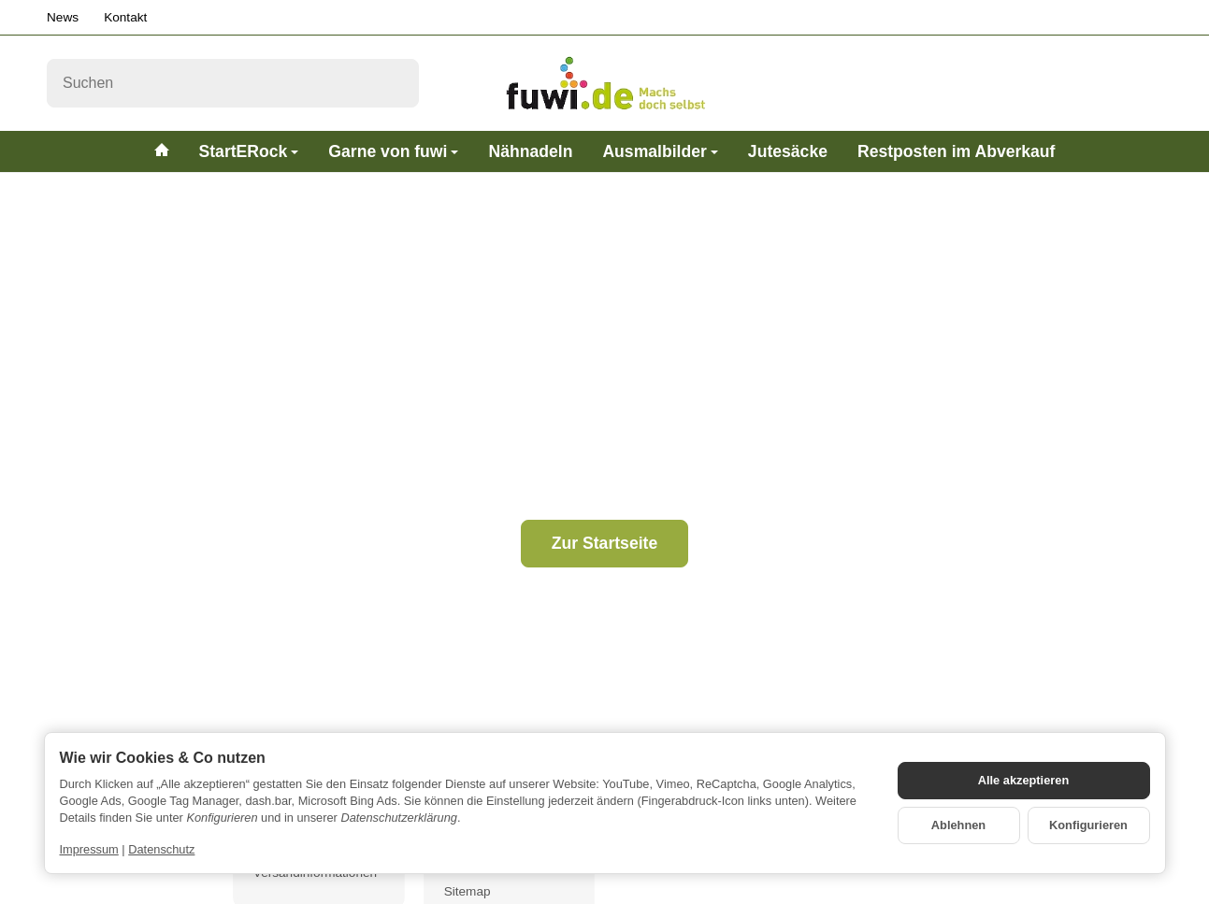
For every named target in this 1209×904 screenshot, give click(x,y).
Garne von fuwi (393, 151)
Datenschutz (161, 849)
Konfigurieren (1088, 825)
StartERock (249, 151)
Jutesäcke (788, 151)
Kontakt (125, 17)
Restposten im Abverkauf (956, 151)
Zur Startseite (604, 543)
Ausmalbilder (659, 151)
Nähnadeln (530, 151)
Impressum (89, 849)
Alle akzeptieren (1023, 780)
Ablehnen (958, 825)
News (63, 17)
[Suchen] (233, 83)
